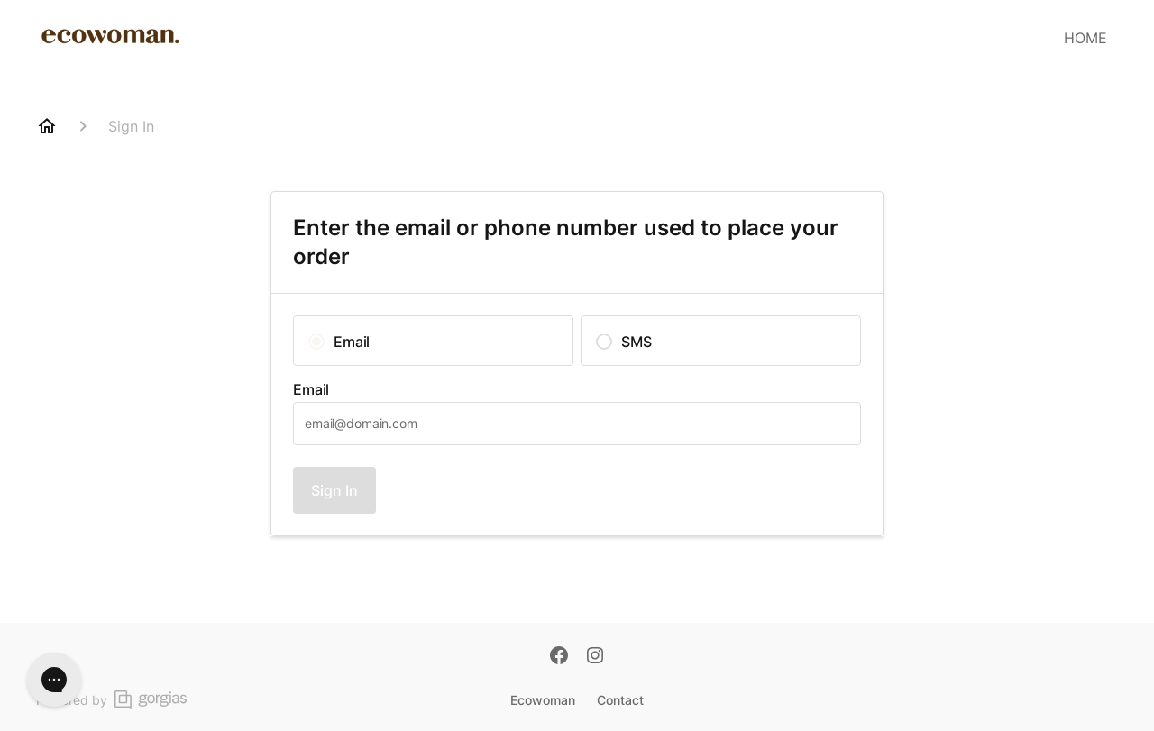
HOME (1085, 38)
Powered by (111, 699)
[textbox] (577, 423)
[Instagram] (595, 657)
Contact (620, 700)
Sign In (334, 490)
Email (311, 389)
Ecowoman (542, 700)
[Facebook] (559, 657)
